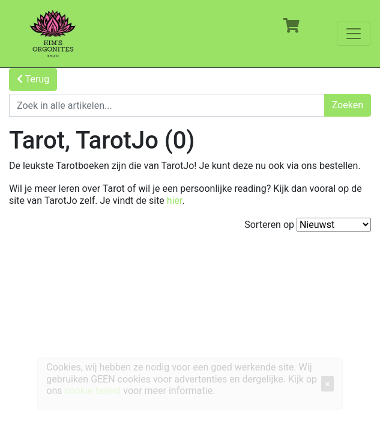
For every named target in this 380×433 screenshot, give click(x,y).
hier (174, 200)
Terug (33, 79)
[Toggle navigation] (353, 34)
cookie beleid (92, 390)
